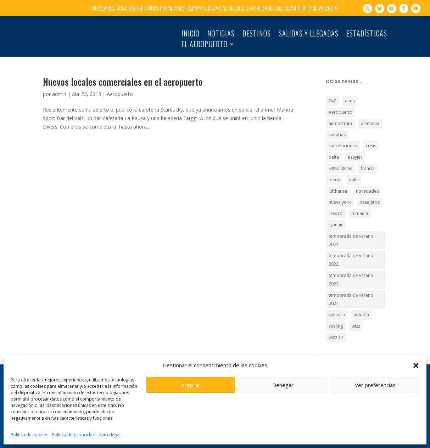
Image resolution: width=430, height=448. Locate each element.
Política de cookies (29, 435)
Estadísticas (366, 35)
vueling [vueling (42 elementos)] (336, 319)
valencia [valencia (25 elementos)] (337, 308)
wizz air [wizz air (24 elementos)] (336, 330)
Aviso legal (110, 435)
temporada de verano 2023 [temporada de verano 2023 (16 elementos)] (351, 272)
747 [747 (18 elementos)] (332, 94)
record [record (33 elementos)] (335, 206)
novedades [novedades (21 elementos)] (367, 184)
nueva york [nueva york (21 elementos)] (340, 195)
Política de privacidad (73, 435)
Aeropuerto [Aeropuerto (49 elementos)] (340, 105)
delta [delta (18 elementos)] (334, 150)
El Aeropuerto (205, 45)
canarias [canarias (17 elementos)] (337, 127)
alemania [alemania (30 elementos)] (370, 116)
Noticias (221, 35)
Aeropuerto (120, 86)
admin (59, 86)
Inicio (191, 35)
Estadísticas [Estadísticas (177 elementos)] (340, 161)
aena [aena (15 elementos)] (350, 94)
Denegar (283, 385)
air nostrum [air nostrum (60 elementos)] (340, 116)
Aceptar (190, 385)
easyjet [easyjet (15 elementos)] (355, 150)
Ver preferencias (375, 385)
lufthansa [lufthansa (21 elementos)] (338, 184)
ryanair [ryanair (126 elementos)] (336, 217)
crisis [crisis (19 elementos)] (371, 139)
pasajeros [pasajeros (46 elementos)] (369, 195)
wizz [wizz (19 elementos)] (356, 319)
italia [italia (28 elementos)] (354, 172)
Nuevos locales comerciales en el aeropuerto (123, 74)
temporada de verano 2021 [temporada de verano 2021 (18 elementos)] (351, 233)
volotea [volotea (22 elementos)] (361, 308)
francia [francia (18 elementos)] (368, 161)
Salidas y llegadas (309, 35)
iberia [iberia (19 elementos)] (334, 172)
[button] (415, 365)
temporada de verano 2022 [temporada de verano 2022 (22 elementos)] (351, 252)
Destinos (256, 35)
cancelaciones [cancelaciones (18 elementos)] (343, 139)
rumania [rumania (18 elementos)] (359, 206)
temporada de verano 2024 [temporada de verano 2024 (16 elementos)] (351, 292)
